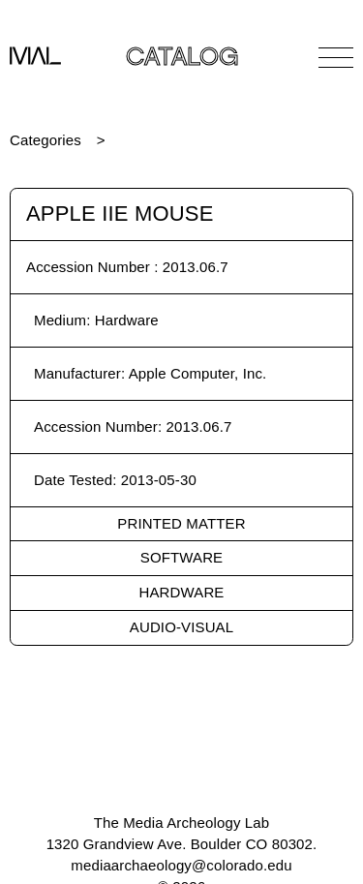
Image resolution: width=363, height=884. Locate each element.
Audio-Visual (181, 627)
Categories (45, 140)
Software (181, 557)
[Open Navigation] (335, 57)
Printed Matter (181, 523)
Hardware (182, 592)
